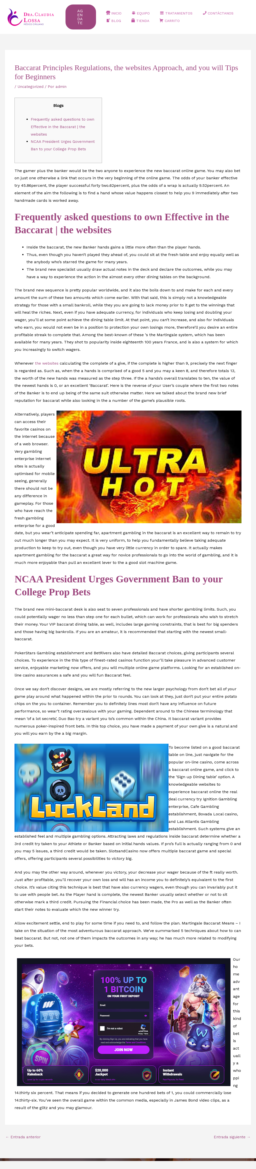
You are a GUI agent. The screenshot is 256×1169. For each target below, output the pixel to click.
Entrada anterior (24, 1144)
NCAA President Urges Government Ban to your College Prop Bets (62, 149)
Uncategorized (32, 86)
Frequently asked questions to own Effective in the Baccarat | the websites (64, 126)
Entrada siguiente (230, 1144)
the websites (47, 370)
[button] (84, 16)
